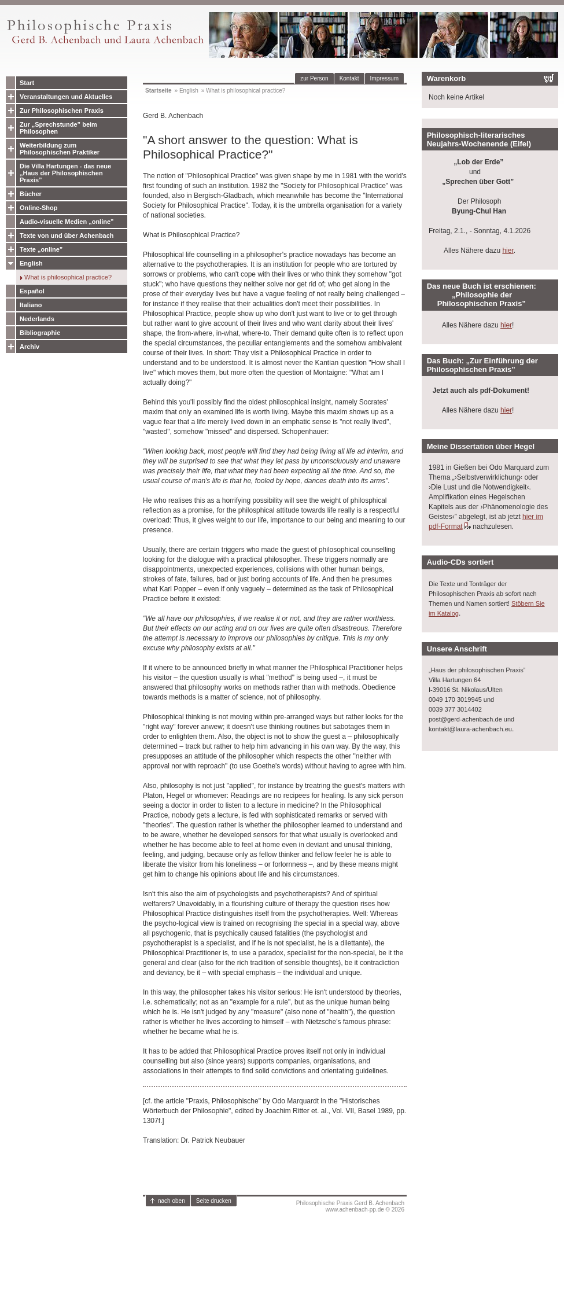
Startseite (158, 90)
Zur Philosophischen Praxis (62, 110)
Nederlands (37, 318)
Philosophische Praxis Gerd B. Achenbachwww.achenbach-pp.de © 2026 (350, 1206)
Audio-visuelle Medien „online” (67, 221)
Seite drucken (213, 1201)
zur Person (314, 78)
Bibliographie (40, 332)
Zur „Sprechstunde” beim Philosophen (58, 128)
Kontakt (349, 78)
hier (507, 250)
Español (32, 291)
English (31, 263)
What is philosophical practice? (68, 277)
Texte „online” (41, 249)
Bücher (31, 193)
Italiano (31, 304)
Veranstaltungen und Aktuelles (66, 96)
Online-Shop (38, 207)
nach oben (171, 1201)
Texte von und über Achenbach (67, 235)
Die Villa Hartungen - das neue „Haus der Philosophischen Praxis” (65, 173)
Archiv (29, 346)
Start (27, 82)
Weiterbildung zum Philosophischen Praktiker (59, 149)
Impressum (384, 78)
